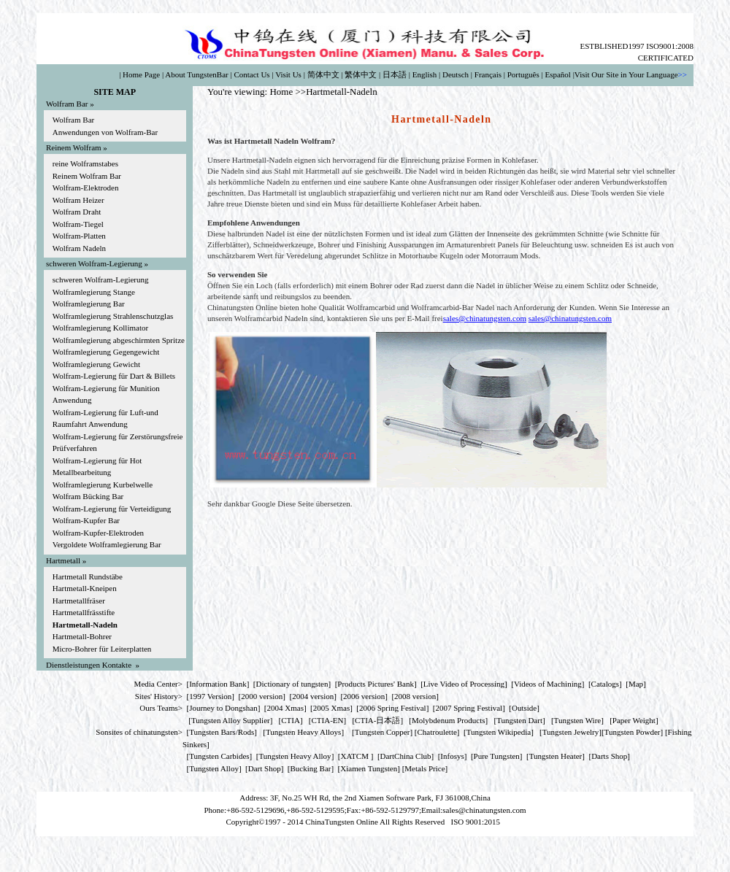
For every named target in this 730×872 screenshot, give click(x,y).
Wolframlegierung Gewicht (96, 364)
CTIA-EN (328, 720)
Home (281, 91)
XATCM (354, 756)
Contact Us (251, 74)
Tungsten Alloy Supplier (230, 720)
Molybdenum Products (448, 720)
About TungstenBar (196, 74)
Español (557, 74)
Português (523, 74)
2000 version (262, 696)
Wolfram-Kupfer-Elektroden (98, 532)
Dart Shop (264, 768)
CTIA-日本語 (377, 720)
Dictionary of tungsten (292, 683)
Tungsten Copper (382, 732)
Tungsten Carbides (219, 756)
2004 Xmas (285, 707)
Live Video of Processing (463, 683)
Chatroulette (436, 732)
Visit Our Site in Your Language (626, 74)
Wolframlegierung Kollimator (100, 327)
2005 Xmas (331, 707)
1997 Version (210, 696)
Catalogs (605, 683)
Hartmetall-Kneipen (85, 588)
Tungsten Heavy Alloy (294, 756)
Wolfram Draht (77, 211)
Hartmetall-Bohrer (82, 636)
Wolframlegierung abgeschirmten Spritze (119, 340)
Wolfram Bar (73, 119)
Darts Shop (609, 756)
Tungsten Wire (578, 720)
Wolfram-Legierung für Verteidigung (112, 508)
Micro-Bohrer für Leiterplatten (102, 648)
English (424, 74)
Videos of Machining (548, 683)
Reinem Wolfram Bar (87, 175)
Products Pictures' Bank (375, 683)
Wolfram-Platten (79, 235)
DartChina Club (405, 756)
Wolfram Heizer (78, 200)
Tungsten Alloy (214, 768)
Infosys (452, 756)
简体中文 (323, 74)
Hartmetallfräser (79, 600)
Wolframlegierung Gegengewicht (106, 351)
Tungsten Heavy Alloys (304, 732)
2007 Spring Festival (469, 707)
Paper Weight (634, 720)
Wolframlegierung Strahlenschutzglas (113, 316)
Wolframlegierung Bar (89, 303)
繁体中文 (361, 74)
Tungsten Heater (556, 756)
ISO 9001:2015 (476, 821)
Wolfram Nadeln (79, 248)
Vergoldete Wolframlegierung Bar (107, 544)
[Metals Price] (425, 768)
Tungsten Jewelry (570, 732)
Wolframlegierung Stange (94, 292)
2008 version (415, 696)
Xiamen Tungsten (368, 768)
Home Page (141, 74)
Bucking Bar (311, 768)
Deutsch (455, 74)
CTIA (290, 720)
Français (488, 74)
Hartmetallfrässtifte (84, 612)
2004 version (313, 696)
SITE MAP (114, 92)
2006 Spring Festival (392, 707)
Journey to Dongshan (223, 707)
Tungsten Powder (632, 732)
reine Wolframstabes (85, 163)
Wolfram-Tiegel (78, 224)
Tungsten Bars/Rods (221, 732)
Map (636, 683)
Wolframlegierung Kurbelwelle (103, 484)
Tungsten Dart (519, 720)
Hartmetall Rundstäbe (88, 576)
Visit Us (288, 74)
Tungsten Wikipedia (498, 732)
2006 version (364, 696)
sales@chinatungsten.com (484, 318)
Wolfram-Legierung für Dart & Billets (114, 375)
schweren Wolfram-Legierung (101, 279)
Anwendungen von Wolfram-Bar (105, 132)
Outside (524, 707)
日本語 (395, 74)
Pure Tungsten (497, 756)
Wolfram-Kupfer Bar (86, 520)
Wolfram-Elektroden (86, 187)
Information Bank (218, 683)
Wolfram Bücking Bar (88, 496)
